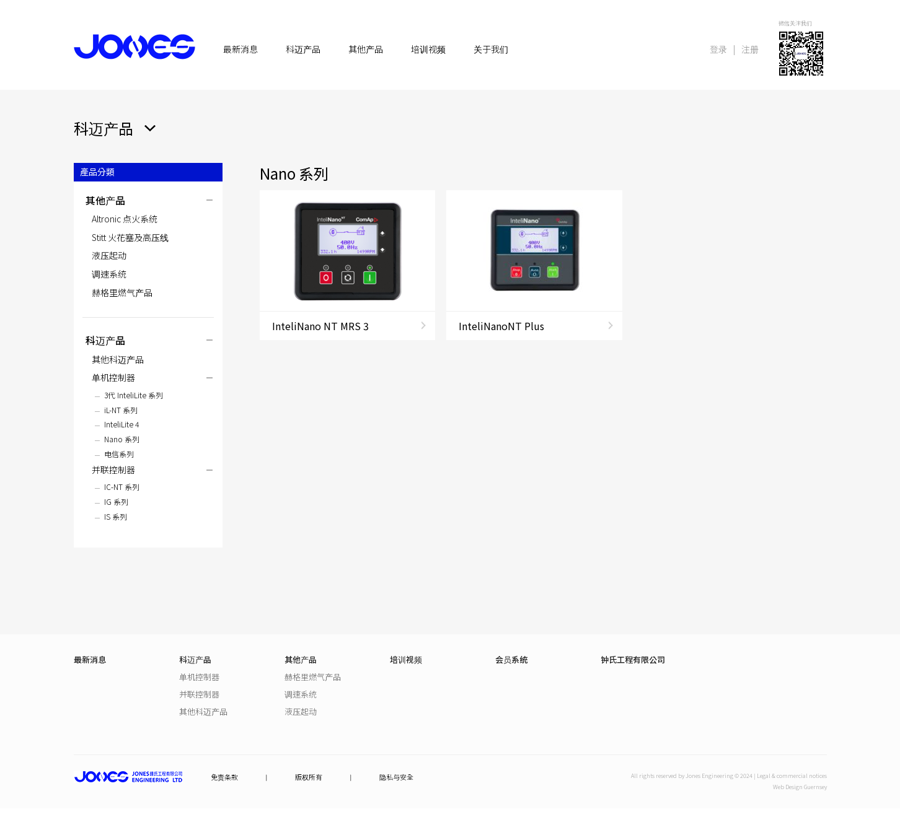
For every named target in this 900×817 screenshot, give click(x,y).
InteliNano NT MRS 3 (320, 325)
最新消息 (240, 49)
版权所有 (308, 777)
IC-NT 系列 (121, 486)
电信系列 (119, 453)
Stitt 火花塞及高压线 (130, 237)
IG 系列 (116, 501)
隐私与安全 (396, 777)
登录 (718, 49)
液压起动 (109, 255)
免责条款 (224, 777)
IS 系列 (115, 516)
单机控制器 (113, 377)
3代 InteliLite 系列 (133, 395)
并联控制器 (113, 469)
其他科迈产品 (118, 359)
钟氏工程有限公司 (633, 659)
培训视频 (428, 49)
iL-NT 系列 (121, 409)
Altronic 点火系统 (124, 218)
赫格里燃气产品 (122, 292)
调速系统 (109, 274)
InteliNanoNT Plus (501, 325)
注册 (750, 49)
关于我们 (491, 49)
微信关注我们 (795, 23)
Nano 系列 (121, 439)
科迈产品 (303, 49)
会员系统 (511, 659)
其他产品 (365, 49)
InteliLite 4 (121, 424)
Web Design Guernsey (800, 787)
